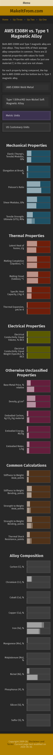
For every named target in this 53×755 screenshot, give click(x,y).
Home (5, 19)
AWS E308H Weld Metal (20, 87)
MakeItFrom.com (26, 11)
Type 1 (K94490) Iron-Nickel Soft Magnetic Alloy (25, 101)
